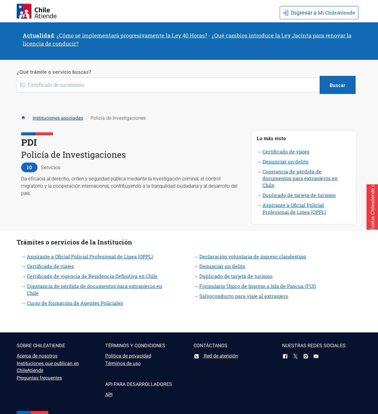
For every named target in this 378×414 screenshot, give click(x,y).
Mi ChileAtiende (319, 12)
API (108, 394)
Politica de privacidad (128, 356)
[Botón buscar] (338, 85)
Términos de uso (123, 363)
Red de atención (216, 356)
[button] (372, 207)
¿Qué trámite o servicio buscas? (54, 72)
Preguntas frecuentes (39, 378)
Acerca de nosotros (37, 356)
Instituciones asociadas (58, 118)
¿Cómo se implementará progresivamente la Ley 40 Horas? (132, 35)
